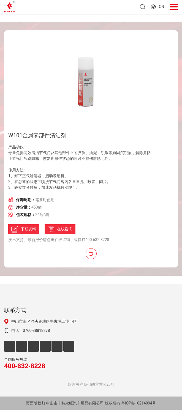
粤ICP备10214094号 (138, 403)
